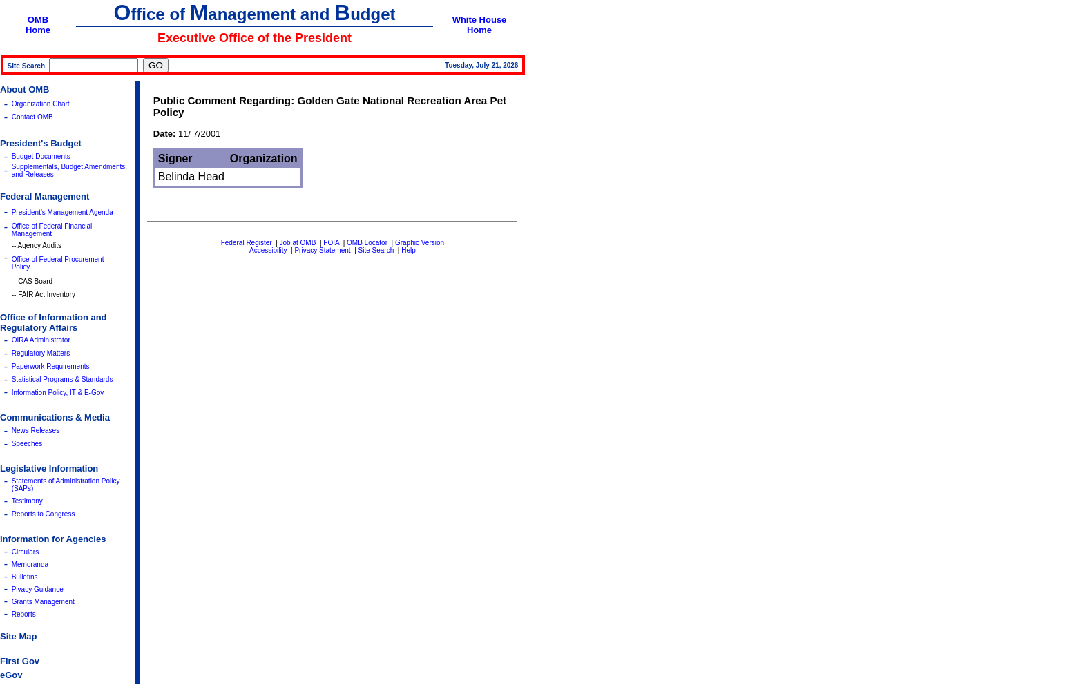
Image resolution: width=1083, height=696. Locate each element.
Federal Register (246, 242)
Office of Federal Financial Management (52, 230)
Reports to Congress (43, 514)
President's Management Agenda (62, 212)
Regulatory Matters (41, 353)
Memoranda (30, 564)
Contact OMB (32, 117)
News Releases (35, 430)
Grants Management (43, 602)
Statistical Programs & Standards (62, 379)
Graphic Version (419, 242)
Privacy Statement (322, 250)
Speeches (27, 443)
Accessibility (268, 250)
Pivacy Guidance (38, 589)
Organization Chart (41, 104)
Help (408, 250)
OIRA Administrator (41, 340)
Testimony (27, 501)
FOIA (331, 242)
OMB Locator (367, 242)
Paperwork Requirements (51, 366)
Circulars (25, 552)
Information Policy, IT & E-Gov (58, 392)
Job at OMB (298, 242)
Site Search (376, 250)
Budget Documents (41, 156)
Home (38, 30)
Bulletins (25, 577)
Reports (24, 614)
